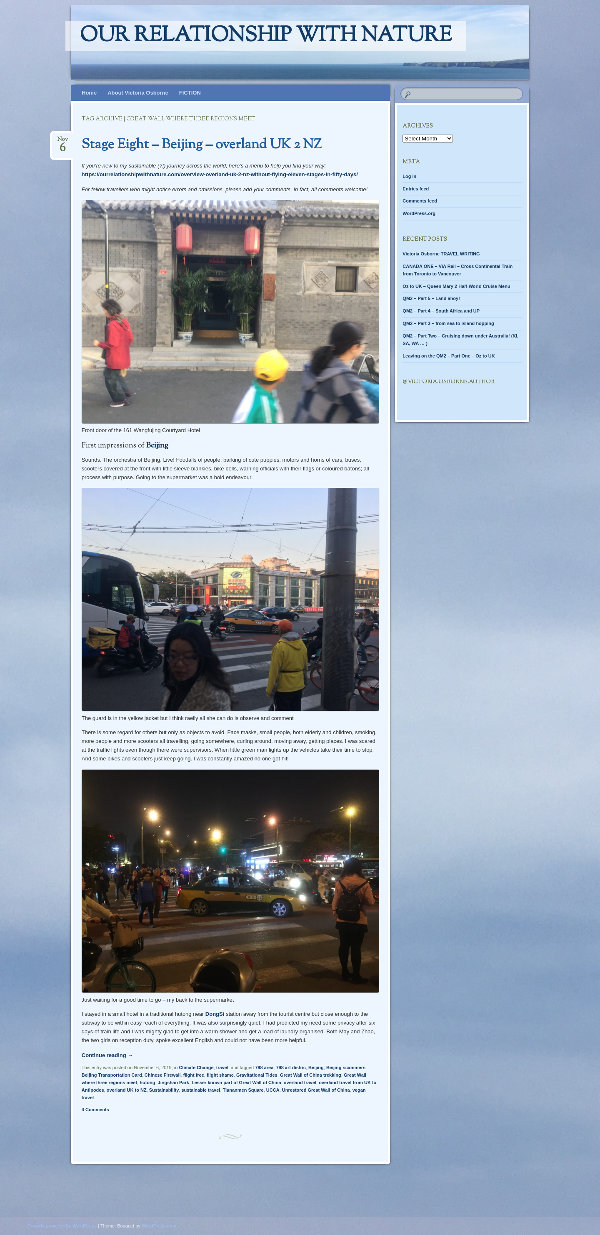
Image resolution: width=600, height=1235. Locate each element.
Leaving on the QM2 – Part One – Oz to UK (448, 355)
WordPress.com (159, 1225)
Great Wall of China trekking (310, 1075)
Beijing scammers (345, 1067)
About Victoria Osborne (138, 93)
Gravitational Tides (257, 1075)
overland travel (300, 1082)
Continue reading (107, 1055)
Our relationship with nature (266, 36)
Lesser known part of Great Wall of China (236, 1082)
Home (89, 93)
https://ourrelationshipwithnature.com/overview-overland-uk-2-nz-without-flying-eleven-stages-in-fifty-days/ (220, 174)
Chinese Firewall (163, 1075)
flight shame (220, 1075)
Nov (62, 142)
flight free (193, 1075)
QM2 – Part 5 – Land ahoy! (431, 298)
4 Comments (95, 1109)
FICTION (190, 93)
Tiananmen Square (243, 1090)
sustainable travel (200, 1090)
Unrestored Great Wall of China (316, 1090)
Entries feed (415, 188)
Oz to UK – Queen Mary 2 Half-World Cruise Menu (456, 286)
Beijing (157, 445)
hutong (147, 1082)
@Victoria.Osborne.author (448, 382)
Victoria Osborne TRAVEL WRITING (441, 253)
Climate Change (196, 1067)
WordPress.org (418, 213)
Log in (409, 176)
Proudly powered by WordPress (62, 1225)
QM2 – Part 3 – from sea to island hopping (448, 323)
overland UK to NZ (127, 1090)
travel (222, 1067)
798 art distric (291, 1067)
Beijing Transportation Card (112, 1075)
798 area (264, 1067)
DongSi (215, 1014)
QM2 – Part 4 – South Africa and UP (441, 310)
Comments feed (419, 200)
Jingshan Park (173, 1082)
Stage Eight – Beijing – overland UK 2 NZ (202, 145)
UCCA (273, 1090)
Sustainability (164, 1090)
